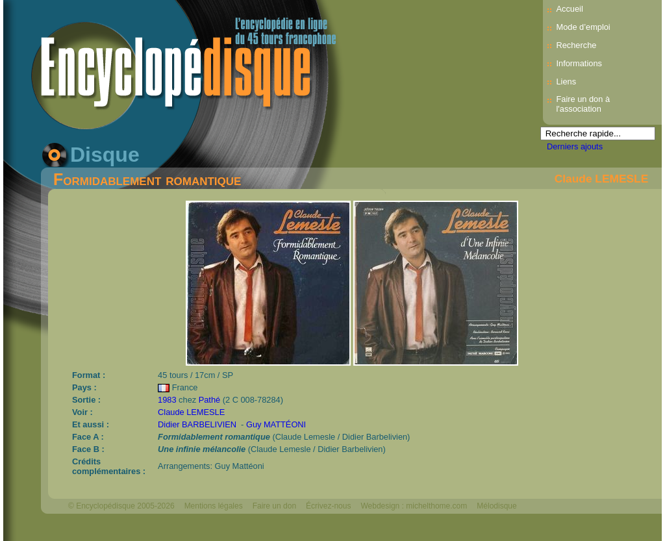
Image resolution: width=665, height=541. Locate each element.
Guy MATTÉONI (276, 424)
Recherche (576, 45)
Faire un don (274, 505)
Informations (578, 63)
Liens (566, 81)
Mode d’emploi (583, 27)
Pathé (209, 400)
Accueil (569, 9)
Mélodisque (496, 505)
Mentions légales (213, 505)
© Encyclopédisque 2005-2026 (121, 505)
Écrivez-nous (328, 505)
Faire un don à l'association (583, 104)
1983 (167, 400)
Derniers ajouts (575, 146)
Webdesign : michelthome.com (413, 505)
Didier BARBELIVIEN (197, 424)
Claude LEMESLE (601, 178)
